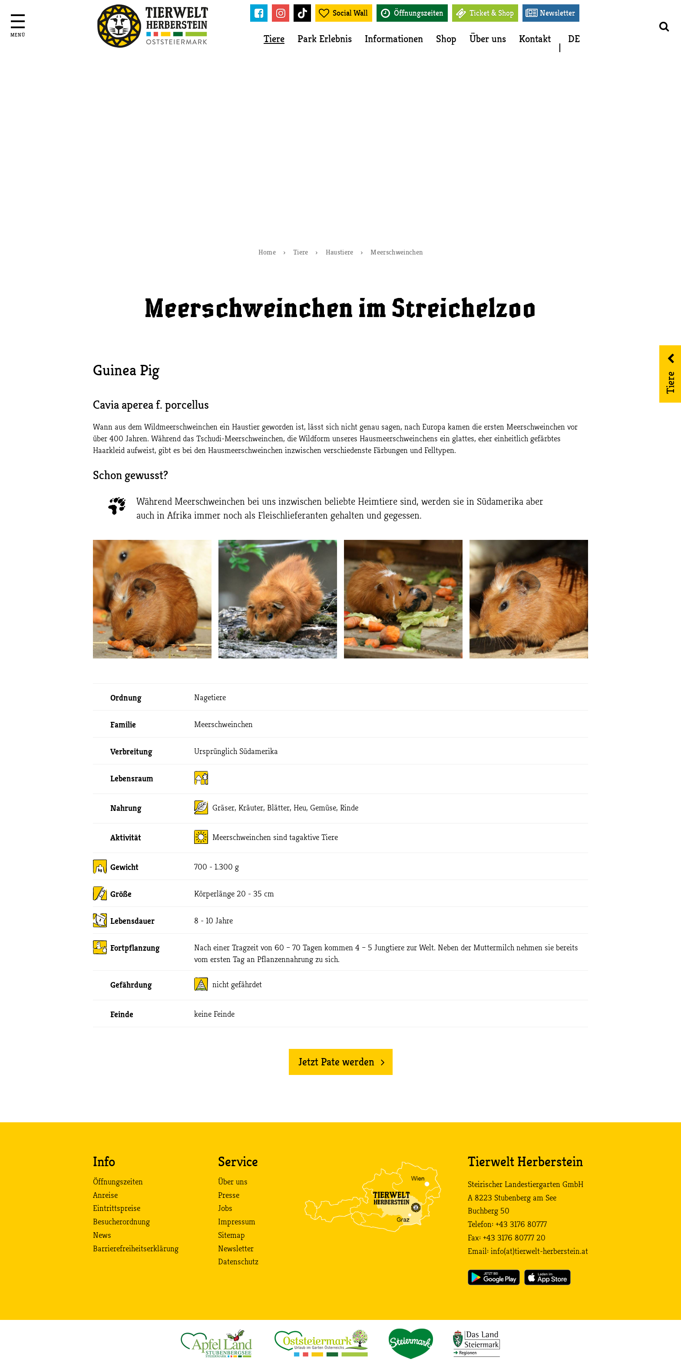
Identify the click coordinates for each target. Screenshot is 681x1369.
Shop (446, 39)
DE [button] (574, 39)
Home (267, 252)
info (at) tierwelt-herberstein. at (539, 1252)
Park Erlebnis (325, 39)
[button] (663, 26)
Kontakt (535, 39)
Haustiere (340, 252)
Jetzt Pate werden (336, 1061)
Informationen (394, 39)
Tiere (274, 39)
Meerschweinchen (396, 252)
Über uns (487, 39)
